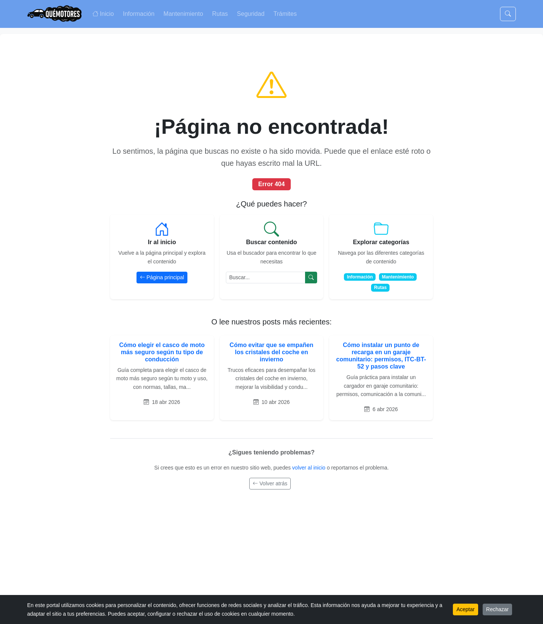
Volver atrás (270, 483)
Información (139, 14)
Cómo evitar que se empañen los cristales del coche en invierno (271, 352)
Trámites (285, 14)
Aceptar (465, 609)
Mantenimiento (183, 14)
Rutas (220, 14)
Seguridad (250, 14)
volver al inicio (309, 468)
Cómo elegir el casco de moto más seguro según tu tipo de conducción (162, 352)
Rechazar (497, 609)
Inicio (103, 14)
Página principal (162, 277)
